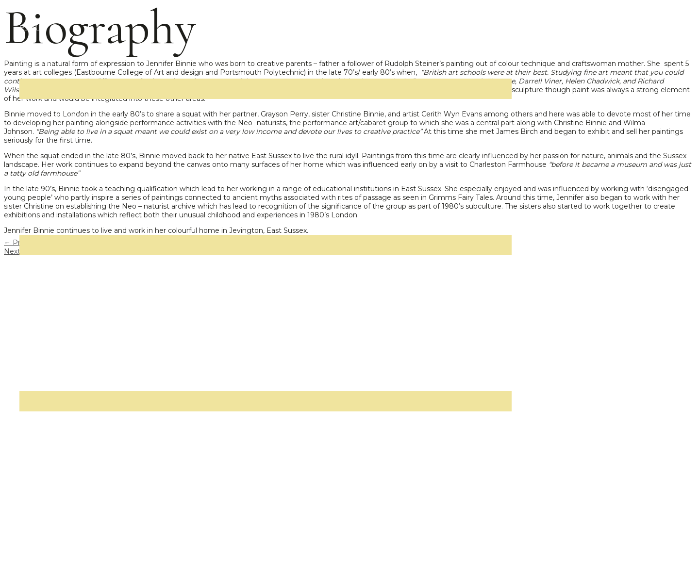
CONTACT (36, 564)
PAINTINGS (39, 61)
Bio (44, 428)
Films (48, 306)
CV (44, 462)
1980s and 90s (63, 184)
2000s (50, 150)
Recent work (61, 116)
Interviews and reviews (77, 496)
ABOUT (32, 374)
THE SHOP (38, 530)
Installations (59, 340)
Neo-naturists (62, 272)
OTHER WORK (45, 217)
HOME (31, 27)
